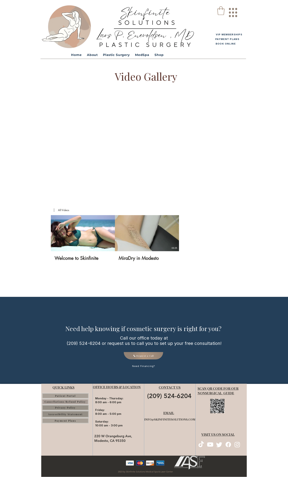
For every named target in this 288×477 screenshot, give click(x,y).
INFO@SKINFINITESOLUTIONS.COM (169, 419)
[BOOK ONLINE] (225, 43)
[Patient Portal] (65, 396)
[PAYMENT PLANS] (227, 39)
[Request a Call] (143, 355)
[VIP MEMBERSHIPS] (228, 34)
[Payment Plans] (65, 421)
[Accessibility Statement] (65, 414)
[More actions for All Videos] (61, 210)
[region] (233, 11)
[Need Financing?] (144, 366)
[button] (220, 10)
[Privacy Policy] (65, 408)
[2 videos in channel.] (115, 238)
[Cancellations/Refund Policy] (65, 402)
